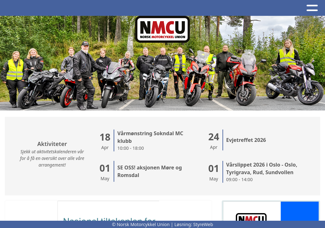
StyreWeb (203, 224)
